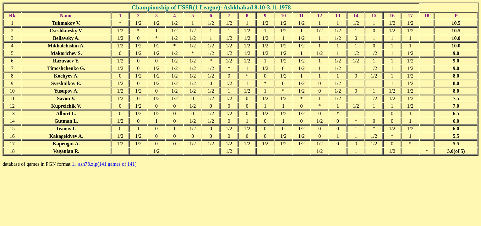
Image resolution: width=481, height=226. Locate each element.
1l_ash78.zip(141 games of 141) (104, 164)
